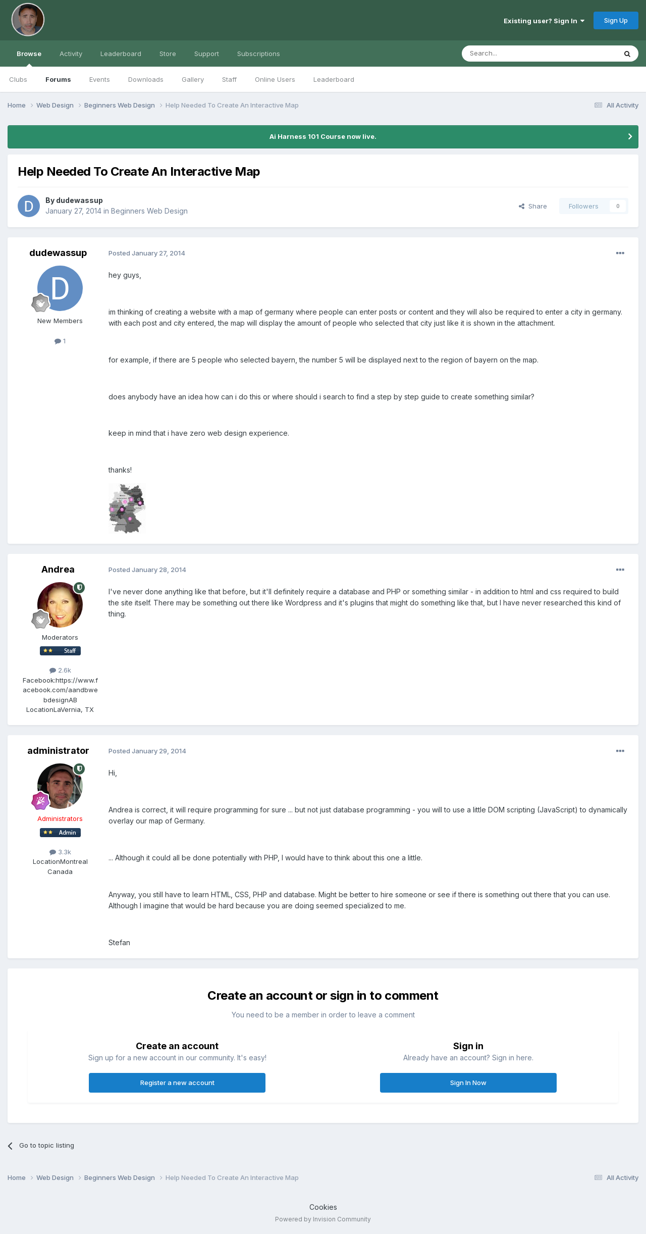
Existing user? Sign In (544, 21)
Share (533, 206)
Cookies (323, 1207)
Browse (29, 58)
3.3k (60, 852)
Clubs (18, 79)
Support (206, 53)
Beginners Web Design (149, 211)
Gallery (193, 79)
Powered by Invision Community (323, 1219)
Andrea (58, 569)
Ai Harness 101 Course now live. (323, 136)
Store (167, 53)
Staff (229, 79)
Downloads (146, 79)
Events (99, 79)
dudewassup (79, 200)
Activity (71, 53)
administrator (58, 750)
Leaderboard (333, 79)
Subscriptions (258, 53)
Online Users (275, 79)
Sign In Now (468, 1082)
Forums (58, 79)
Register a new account (177, 1082)
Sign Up (616, 20)
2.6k (60, 670)
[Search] (513, 53)
